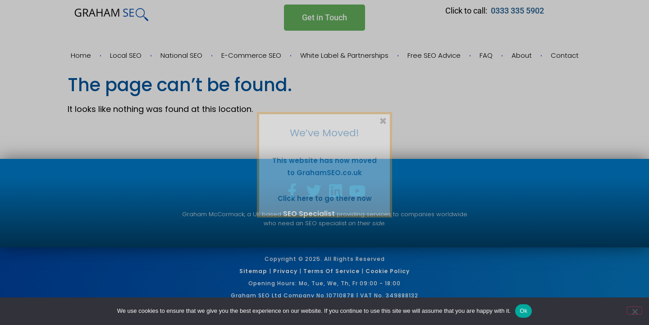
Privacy (285, 271)
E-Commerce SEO (251, 55)
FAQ (486, 55)
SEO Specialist (309, 213)
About (522, 55)
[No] (634, 310)
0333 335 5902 (518, 10)
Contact (565, 55)
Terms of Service (331, 271)
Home (81, 55)
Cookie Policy (388, 271)
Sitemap (253, 271)
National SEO (181, 55)
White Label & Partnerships (344, 55)
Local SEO (126, 55)
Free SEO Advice (434, 55)
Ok (523, 310)
